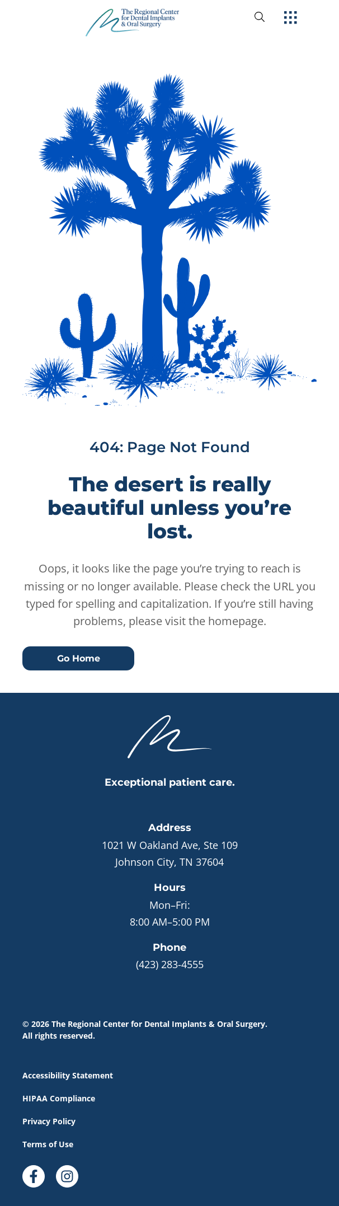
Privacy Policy (49, 1121)
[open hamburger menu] (290, 18)
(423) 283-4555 (170, 964)
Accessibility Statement (67, 1075)
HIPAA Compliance (58, 1098)
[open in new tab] (169, 853)
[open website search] (268, 17)
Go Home (78, 658)
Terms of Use (47, 1144)
